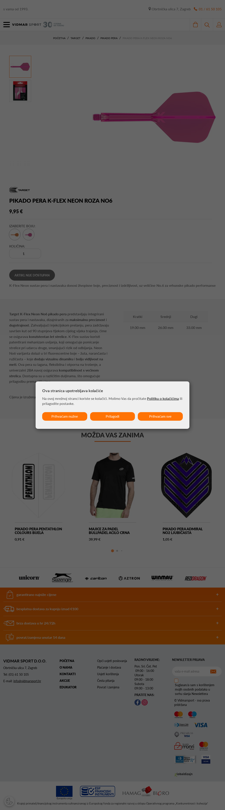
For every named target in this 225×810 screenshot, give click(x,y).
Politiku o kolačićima (163, 398)
